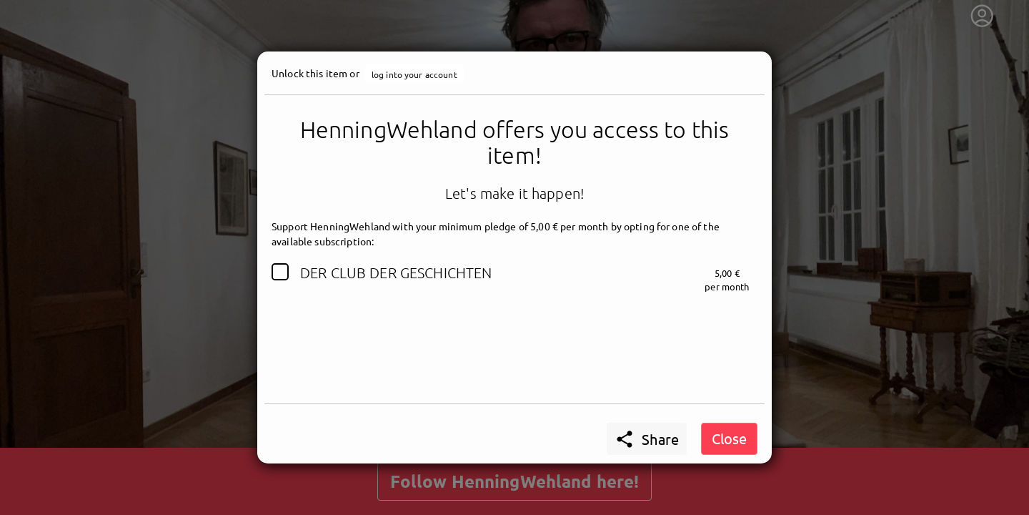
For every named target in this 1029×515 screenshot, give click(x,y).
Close (729, 438)
